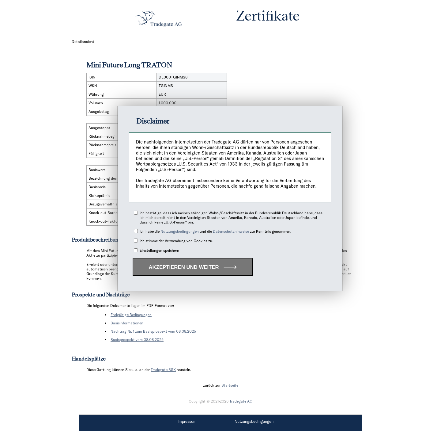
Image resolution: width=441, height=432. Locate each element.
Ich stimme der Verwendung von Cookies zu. (176, 241)
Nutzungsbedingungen (179, 231)
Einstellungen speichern (159, 250)
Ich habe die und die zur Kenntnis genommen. (215, 231)
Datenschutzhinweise (231, 231)
